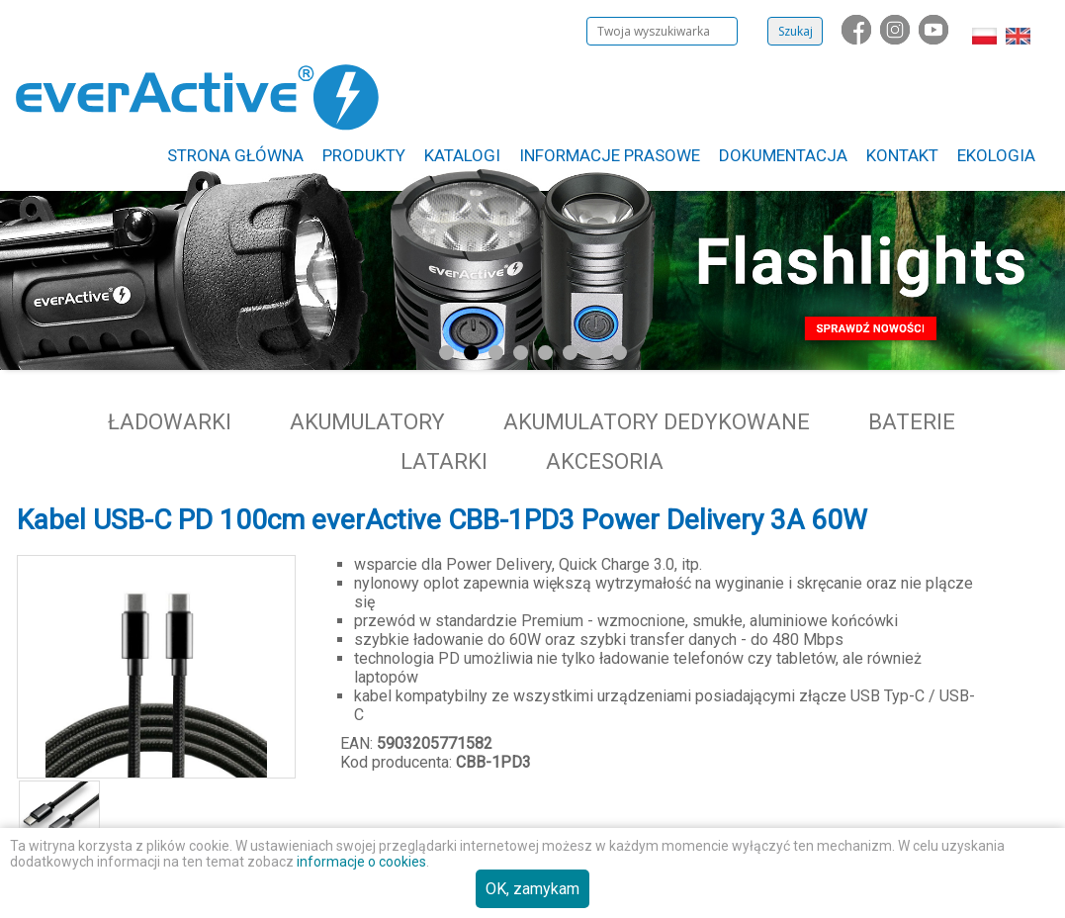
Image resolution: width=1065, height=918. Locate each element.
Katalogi (462, 155)
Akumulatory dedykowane (656, 422)
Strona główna (235, 155)
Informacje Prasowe (609, 155)
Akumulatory (367, 422)
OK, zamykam (532, 888)
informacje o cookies (361, 862)
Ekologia (996, 155)
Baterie (911, 422)
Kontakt (902, 155)
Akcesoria (605, 461)
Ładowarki (169, 422)
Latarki (444, 461)
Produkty (363, 155)
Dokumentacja (783, 155)
